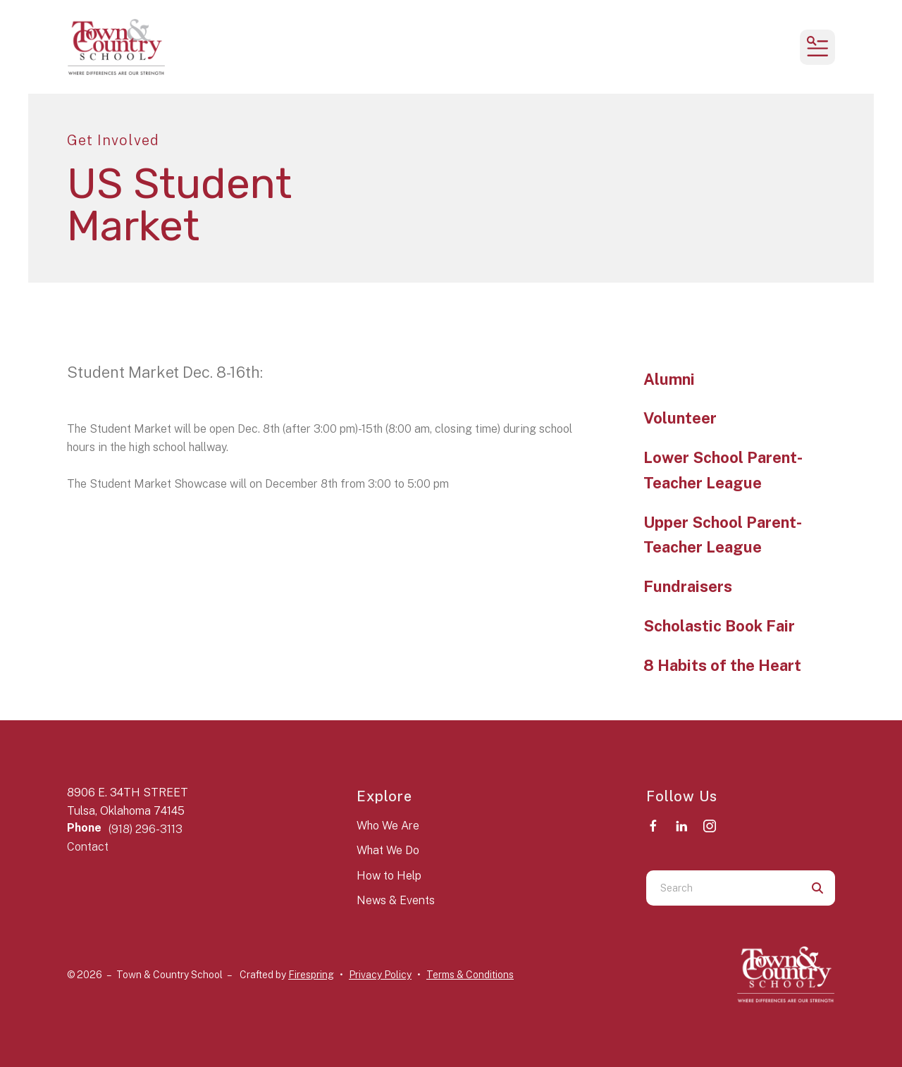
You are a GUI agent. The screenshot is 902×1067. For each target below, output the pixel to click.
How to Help (389, 875)
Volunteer (680, 418)
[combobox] (723, 888)
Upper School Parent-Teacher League (722, 535)
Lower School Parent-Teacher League (723, 470)
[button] (817, 47)
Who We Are (388, 825)
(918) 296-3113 (146, 829)
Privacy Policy (380, 974)
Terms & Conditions (470, 974)
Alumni (669, 379)
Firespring (311, 974)
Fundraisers (687, 586)
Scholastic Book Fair (719, 626)
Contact (88, 846)
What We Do (388, 850)
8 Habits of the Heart (722, 665)
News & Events (396, 900)
